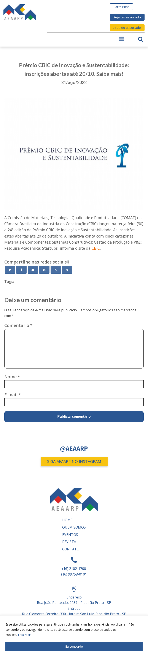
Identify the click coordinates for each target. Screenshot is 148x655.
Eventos (70, 534)
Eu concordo (74, 646)
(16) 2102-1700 (74, 568)
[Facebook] (21, 270)
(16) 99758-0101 (74, 574)
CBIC (96, 248)
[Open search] (141, 39)
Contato (70, 549)
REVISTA (69, 541)
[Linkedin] (44, 270)
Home (67, 520)
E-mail (12, 395)
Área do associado (127, 27)
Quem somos (74, 527)
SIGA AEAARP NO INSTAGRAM (74, 461)
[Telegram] (67, 270)
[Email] (33, 270)
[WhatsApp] (56, 270)
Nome (12, 377)
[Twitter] (10, 270)
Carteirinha (121, 7)
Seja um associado (127, 17)
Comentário (18, 325)
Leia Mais (24, 635)
